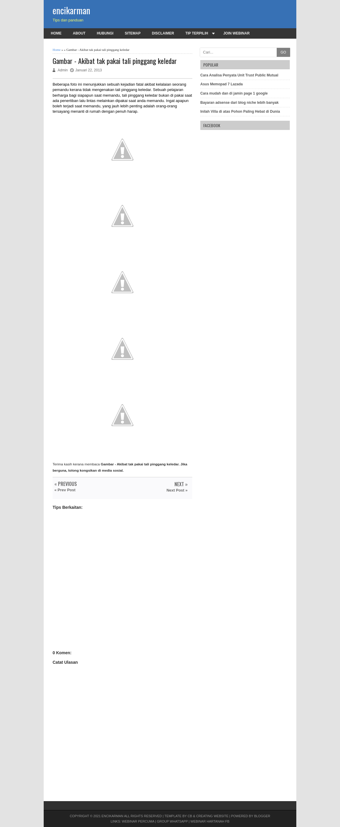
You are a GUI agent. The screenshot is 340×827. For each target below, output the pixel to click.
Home (56, 33)
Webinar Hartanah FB (210, 821)
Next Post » (177, 490)
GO (283, 52)
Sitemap (133, 33)
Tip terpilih (196, 33)
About (79, 33)
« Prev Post (64, 490)
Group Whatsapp (172, 821)
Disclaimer (163, 33)
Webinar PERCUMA (138, 821)
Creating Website (212, 816)
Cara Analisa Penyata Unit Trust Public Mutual (239, 75)
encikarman (71, 10)
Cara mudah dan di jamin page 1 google (234, 93)
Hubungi (105, 33)
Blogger (262, 816)
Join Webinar (236, 33)
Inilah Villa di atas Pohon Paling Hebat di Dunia (240, 111)
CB (190, 816)
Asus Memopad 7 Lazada (221, 84)
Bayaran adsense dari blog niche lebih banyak (239, 103)
